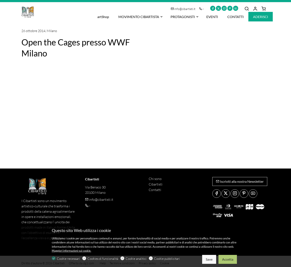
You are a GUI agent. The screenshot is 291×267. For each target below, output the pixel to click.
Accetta (227, 259)
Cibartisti (155, 184)
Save (209, 259)
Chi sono (155, 179)
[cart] (263, 9)
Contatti (155, 190)
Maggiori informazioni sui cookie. (71, 250)
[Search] (246, 9)
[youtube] (235, 8)
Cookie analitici (136, 259)
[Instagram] (224, 8)
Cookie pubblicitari (167, 259)
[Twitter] (218, 8)
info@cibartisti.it (183, 9)
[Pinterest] (229, 8)
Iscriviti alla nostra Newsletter (240, 181)
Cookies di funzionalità (102, 259)
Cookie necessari (68, 259)
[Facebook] (212, 8)
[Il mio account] (255, 9)
